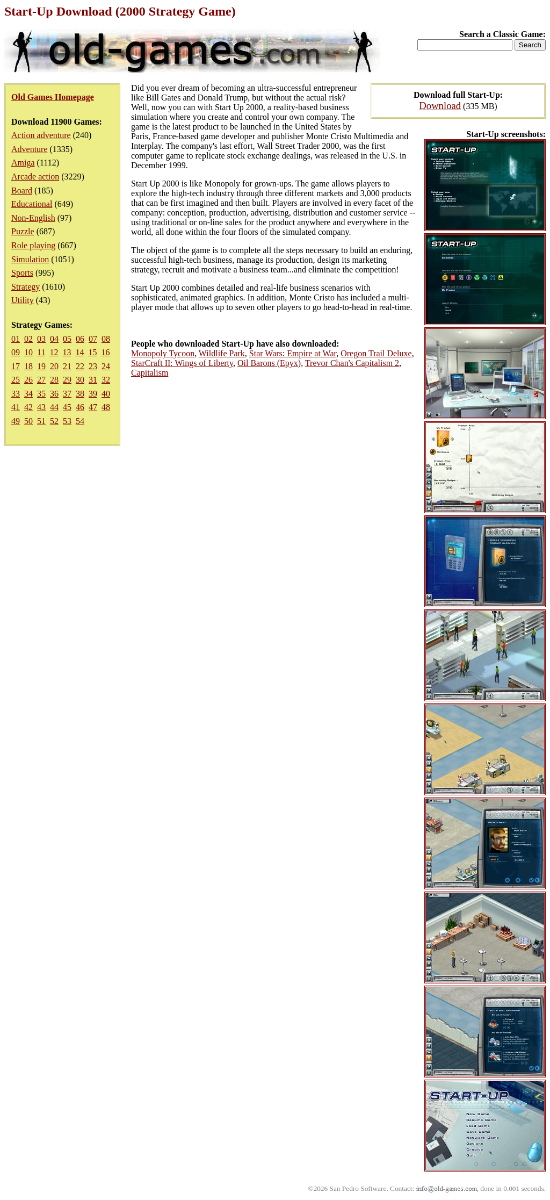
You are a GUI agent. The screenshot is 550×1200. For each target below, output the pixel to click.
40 (106, 393)
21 (67, 366)
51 (41, 421)
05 (67, 338)
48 (106, 407)
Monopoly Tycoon (162, 353)
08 (106, 338)
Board (21, 190)
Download (440, 105)
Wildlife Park (222, 353)
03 (41, 338)
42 (28, 407)
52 (54, 421)
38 (80, 393)
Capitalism (149, 372)
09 (15, 352)
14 (79, 352)
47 (93, 407)
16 (105, 352)
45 (67, 407)
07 (93, 338)
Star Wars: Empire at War (292, 353)
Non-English (33, 217)
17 (15, 366)
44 (54, 407)
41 (15, 407)
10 (28, 352)
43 (41, 407)
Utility (22, 300)
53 (67, 421)
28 (54, 379)
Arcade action (35, 176)
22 (80, 366)
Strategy (25, 286)
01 (15, 338)
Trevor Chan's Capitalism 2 (352, 363)
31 (93, 379)
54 (80, 421)
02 (28, 338)
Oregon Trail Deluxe (376, 353)
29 (67, 379)
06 (80, 338)
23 (93, 366)
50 (28, 421)
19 (41, 366)
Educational (31, 204)
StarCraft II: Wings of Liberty (182, 363)
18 (28, 366)
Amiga (23, 162)
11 (41, 352)
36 (54, 393)
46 (80, 407)
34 (28, 393)
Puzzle (22, 231)
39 (93, 393)
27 (41, 379)
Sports (22, 272)
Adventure (29, 149)
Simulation (30, 259)
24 (106, 366)
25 (15, 379)
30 (80, 379)
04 (54, 338)
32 (106, 379)
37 (67, 393)
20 (54, 366)
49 (15, 421)
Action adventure (41, 135)
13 (66, 352)
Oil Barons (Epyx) (269, 363)
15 (92, 352)
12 (53, 352)
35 (41, 393)
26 (28, 379)
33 (15, 393)
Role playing (33, 245)
